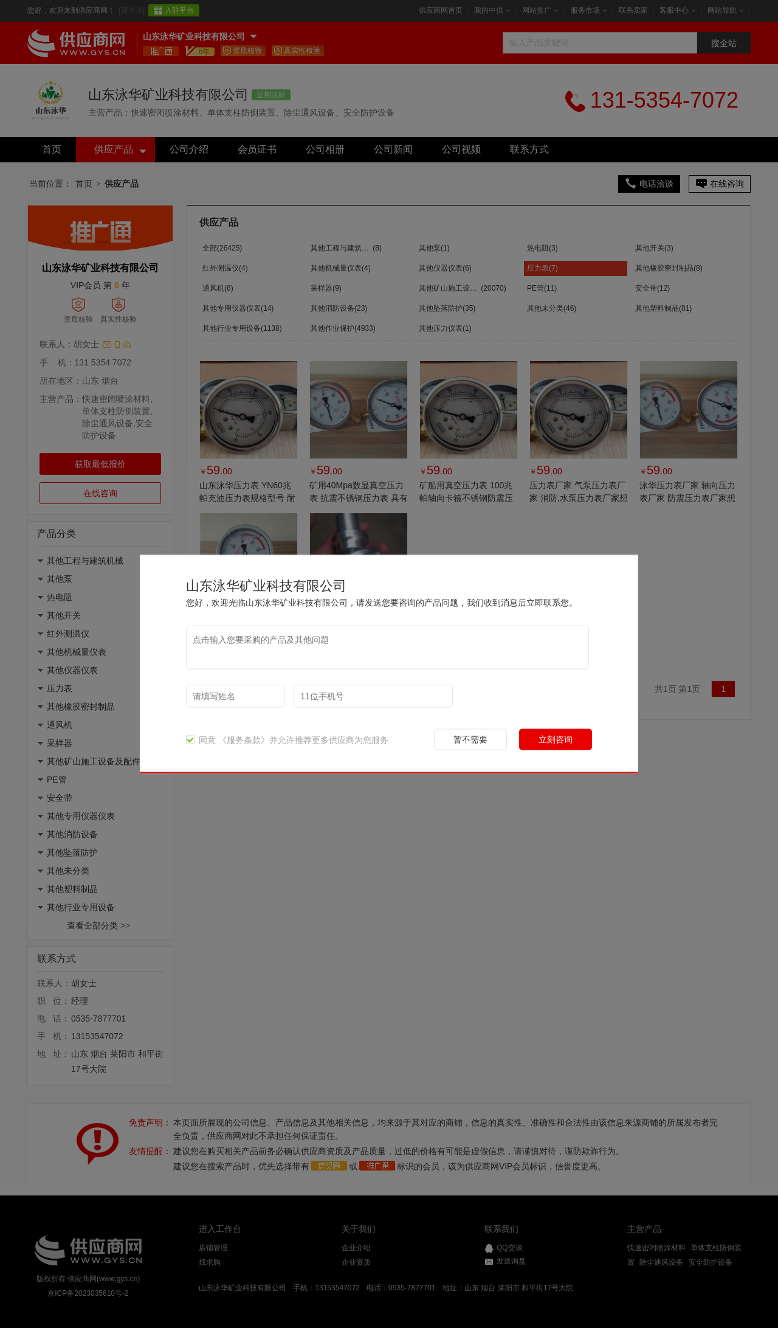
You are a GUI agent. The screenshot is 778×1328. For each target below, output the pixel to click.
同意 (201, 740)
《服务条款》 (243, 740)
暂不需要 (470, 739)
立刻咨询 (556, 739)
